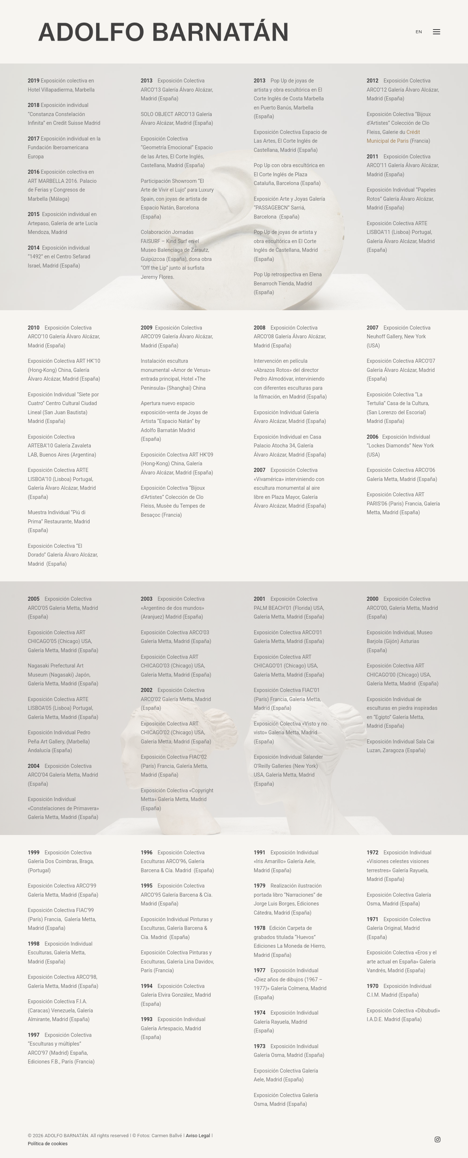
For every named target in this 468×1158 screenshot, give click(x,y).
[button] (436, 32)
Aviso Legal (198, 1135)
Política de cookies (48, 1143)
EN (419, 31)
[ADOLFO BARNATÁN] (163, 32)
